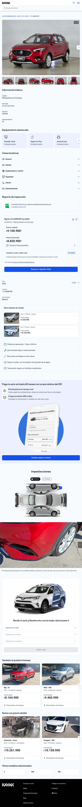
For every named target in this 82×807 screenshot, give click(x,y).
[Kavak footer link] (8, 785)
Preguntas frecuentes (30, 785)
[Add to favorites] (37, 658)
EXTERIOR (35, 479)
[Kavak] (5, 3)
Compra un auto (28, 775)
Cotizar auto (41, 641)
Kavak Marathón (8, 106)
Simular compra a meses (40, 458)
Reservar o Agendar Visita (41, 269)
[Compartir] (73, 219)
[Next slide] (79, 47)
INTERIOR (46, 479)
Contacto (55, 780)
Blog (24, 790)
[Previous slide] (2, 545)
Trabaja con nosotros (59, 775)
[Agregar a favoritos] (76, 219)
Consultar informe (18, 207)
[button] (71, 253)
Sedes (25, 780)
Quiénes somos (28, 795)
